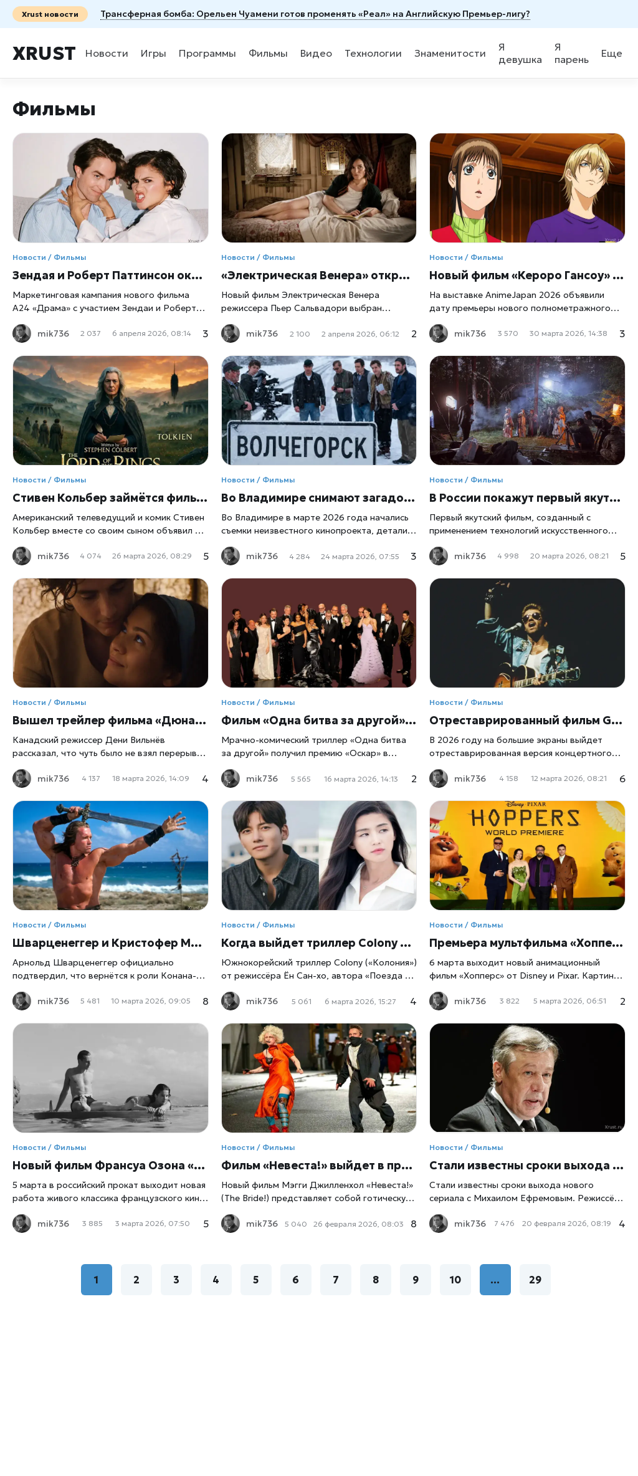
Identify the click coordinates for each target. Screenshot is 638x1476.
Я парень (572, 53)
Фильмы (268, 53)
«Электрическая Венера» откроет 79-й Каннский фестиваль (319, 275)
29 (535, 1279)
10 (455, 1279)
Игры (153, 53)
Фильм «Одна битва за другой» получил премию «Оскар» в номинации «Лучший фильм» (319, 720)
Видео (316, 53)
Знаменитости (450, 53)
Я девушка (520, 53)
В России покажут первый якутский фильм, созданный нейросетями (527, 498)
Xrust (44, 53)
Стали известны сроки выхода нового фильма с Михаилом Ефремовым (527, 1165)
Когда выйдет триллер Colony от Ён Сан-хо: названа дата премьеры (319, 943)
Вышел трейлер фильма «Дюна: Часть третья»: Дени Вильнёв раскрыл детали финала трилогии (110, 720)
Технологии (373, 53)
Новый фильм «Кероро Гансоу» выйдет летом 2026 (527, 275)
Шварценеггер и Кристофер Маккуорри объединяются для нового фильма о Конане (110, 943)
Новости (106, 53)
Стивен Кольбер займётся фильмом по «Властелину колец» (110, 498)
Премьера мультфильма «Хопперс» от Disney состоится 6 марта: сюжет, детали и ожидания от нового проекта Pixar (527, 943)
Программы (207, 53)
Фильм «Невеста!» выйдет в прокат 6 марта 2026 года (319, 1165)
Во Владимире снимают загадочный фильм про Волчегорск (319, 498)
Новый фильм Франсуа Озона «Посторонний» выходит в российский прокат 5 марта (110, 1165)
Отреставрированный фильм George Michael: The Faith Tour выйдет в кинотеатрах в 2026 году (527, 720)
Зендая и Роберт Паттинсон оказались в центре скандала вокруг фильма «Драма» (110, 275)
